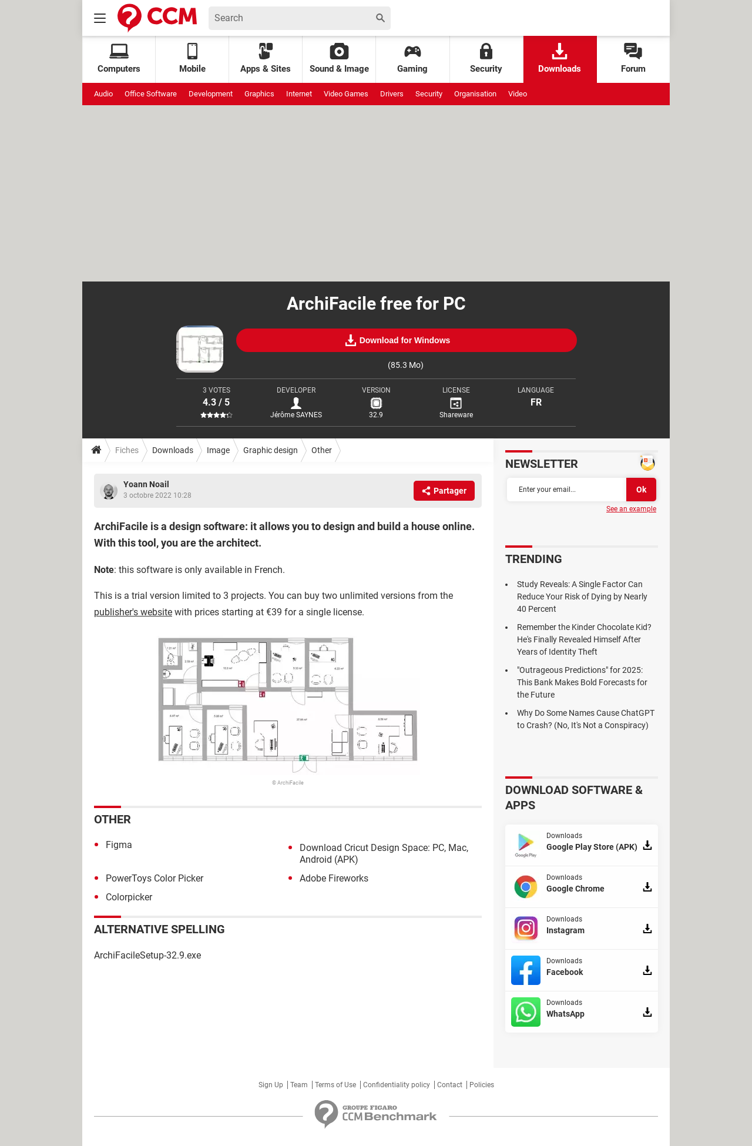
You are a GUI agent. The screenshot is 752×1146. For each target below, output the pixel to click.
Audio (103, 93)
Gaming (412, 58)
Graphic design (270, 450)
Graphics (259, 93)
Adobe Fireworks (334, 878)
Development (211, 93)
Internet (299, 93)
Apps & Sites (265, 58)
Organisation (475, 93)
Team (299, 1085)
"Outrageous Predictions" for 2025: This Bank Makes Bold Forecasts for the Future (582, 682)
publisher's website (133, 612)
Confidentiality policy (396, 1085)
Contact (449, 1085)
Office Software (151, 93)
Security (486, 58)
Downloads (559, 58)
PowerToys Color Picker (154, 878)
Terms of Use (335, 1085)
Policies (481, 1085)
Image (218, 450)
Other (321, 450)
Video (517, 93)
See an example (631, 509)
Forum (633, 58)
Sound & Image (339, 58)
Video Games (346, 93)
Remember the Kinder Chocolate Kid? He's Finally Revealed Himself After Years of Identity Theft (584, 639)
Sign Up (270, 1085)
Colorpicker (129, 897)
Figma (119, 844)
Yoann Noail (146, 484)
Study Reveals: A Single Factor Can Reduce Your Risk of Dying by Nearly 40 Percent (582, 596)
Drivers (392, 93)
